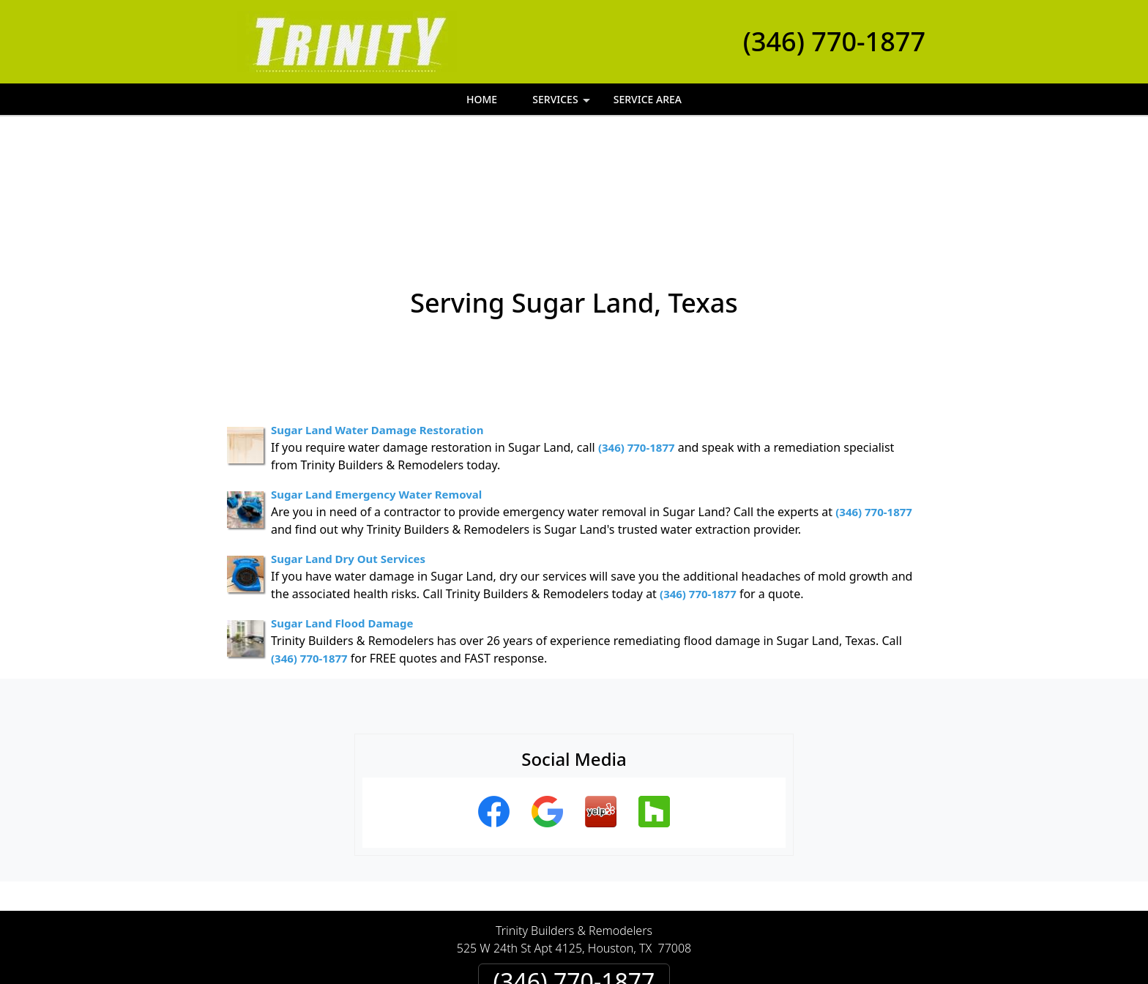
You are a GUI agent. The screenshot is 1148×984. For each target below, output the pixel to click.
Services (562, 103)
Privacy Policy (513, 923)
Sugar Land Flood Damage (342, 511)
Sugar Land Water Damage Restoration (377, 318)
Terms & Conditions (618, 923)
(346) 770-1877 (834, 41)
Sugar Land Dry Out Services (348, 447)
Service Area (648, 99)
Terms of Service (684, 979)
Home (481, 99)
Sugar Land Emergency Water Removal (376, 383)
